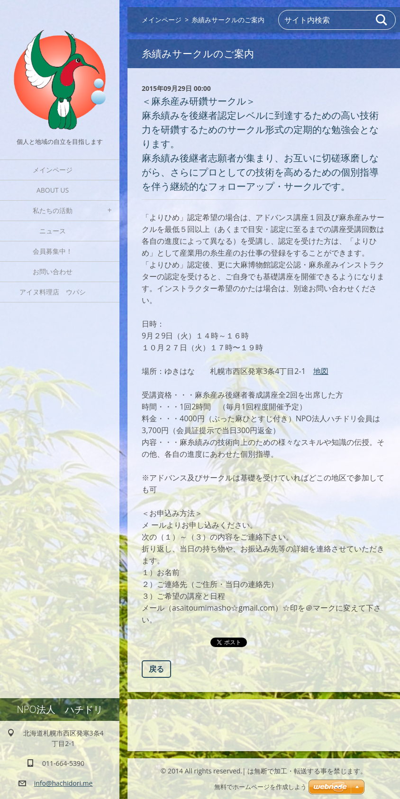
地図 (320, 371)
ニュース (52, 230)
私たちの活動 (53, 210)
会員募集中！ (53, 251)
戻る (156, 669)
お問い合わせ (53, 271)
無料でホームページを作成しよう (260, 786)
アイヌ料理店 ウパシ (55, 291)
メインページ (53, 169)
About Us (52, 190)
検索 (382, 20)
